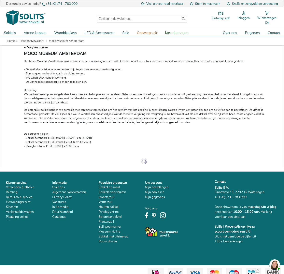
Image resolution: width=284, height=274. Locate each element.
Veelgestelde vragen (20, 211)
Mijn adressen (154, 192)
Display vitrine (109, 211)
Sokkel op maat (109, 187)
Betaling (11, 192)
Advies (11, 221)
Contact (220, 181)
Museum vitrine (109, 231)
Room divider (108, 241)
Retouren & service (19, 197)
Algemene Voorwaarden (69, 192)
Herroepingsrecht (18, 202)
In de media (60, 206)
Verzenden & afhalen (20, 187)
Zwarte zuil (106, 197)
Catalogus (59, 216)
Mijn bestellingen (156, 187)
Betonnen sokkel (110, 216)
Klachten (12, 206)
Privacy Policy (62, 197)
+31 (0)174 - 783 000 (62, 3)
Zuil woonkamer (110, 226)
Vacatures (59, 202)
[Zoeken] (142, 19)
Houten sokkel (109, 206)
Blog (55, 221)
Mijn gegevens (155, 197)
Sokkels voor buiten (112, 192)
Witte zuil (105, 202)
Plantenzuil (106, 221)
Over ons (58, 187)
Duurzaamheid (62, 211)
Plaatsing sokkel (17, 216)
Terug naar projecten (38, 47)
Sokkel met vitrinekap (113, 236)
